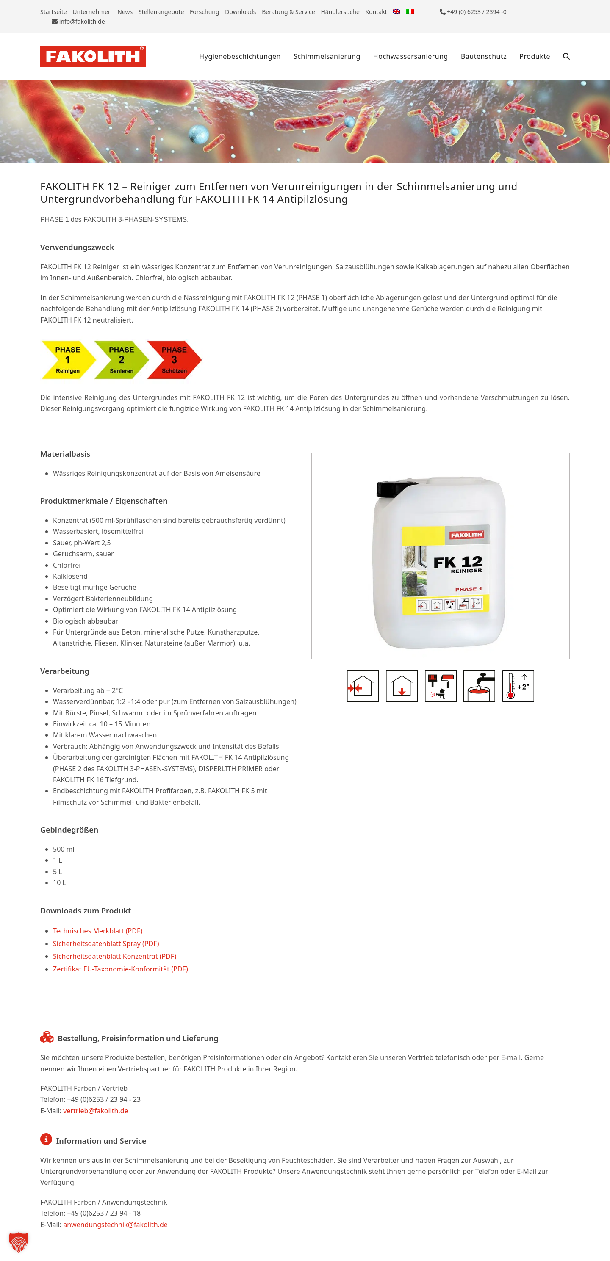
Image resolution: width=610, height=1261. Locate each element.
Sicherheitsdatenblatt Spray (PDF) (106, 943)
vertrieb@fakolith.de (95, 1110)
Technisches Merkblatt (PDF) (97, 930)
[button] (566, 56)
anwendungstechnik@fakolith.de (115, 1224)
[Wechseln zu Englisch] (396, 12)
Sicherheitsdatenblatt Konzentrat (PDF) (114, 956)
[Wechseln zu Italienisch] (410, 12)
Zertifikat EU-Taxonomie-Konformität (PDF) (120, 969)
